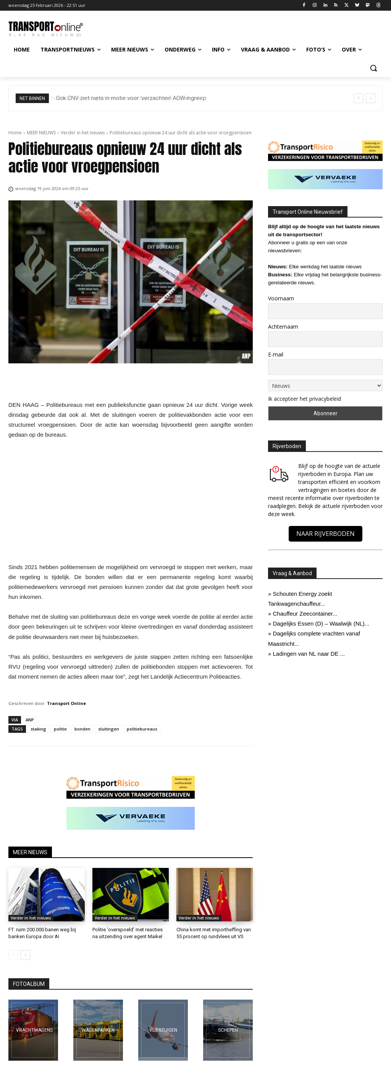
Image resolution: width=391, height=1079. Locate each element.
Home (15, 132)
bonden (82, 729)
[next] (370, 98)
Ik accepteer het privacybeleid (304, 398)
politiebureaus (142, 729)
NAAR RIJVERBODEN (325, 533)
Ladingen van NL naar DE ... (309, 653)
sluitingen (108, 729)
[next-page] (25, 955)
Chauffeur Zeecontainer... (305, 613)
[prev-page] (13, 955)
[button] (373, 68)
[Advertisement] (130, 503)
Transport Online (66, 703)
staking (38, 729)
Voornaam (281, 298)
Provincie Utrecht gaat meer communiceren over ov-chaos (131, 98)
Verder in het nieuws (83, 132)
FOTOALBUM (29, 984)
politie (60, 729)
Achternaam (283, 326)
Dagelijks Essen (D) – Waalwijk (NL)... (321, 623)
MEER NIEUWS (41, 132)
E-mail (275, 354)
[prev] (358, 98)
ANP (30, 720)
